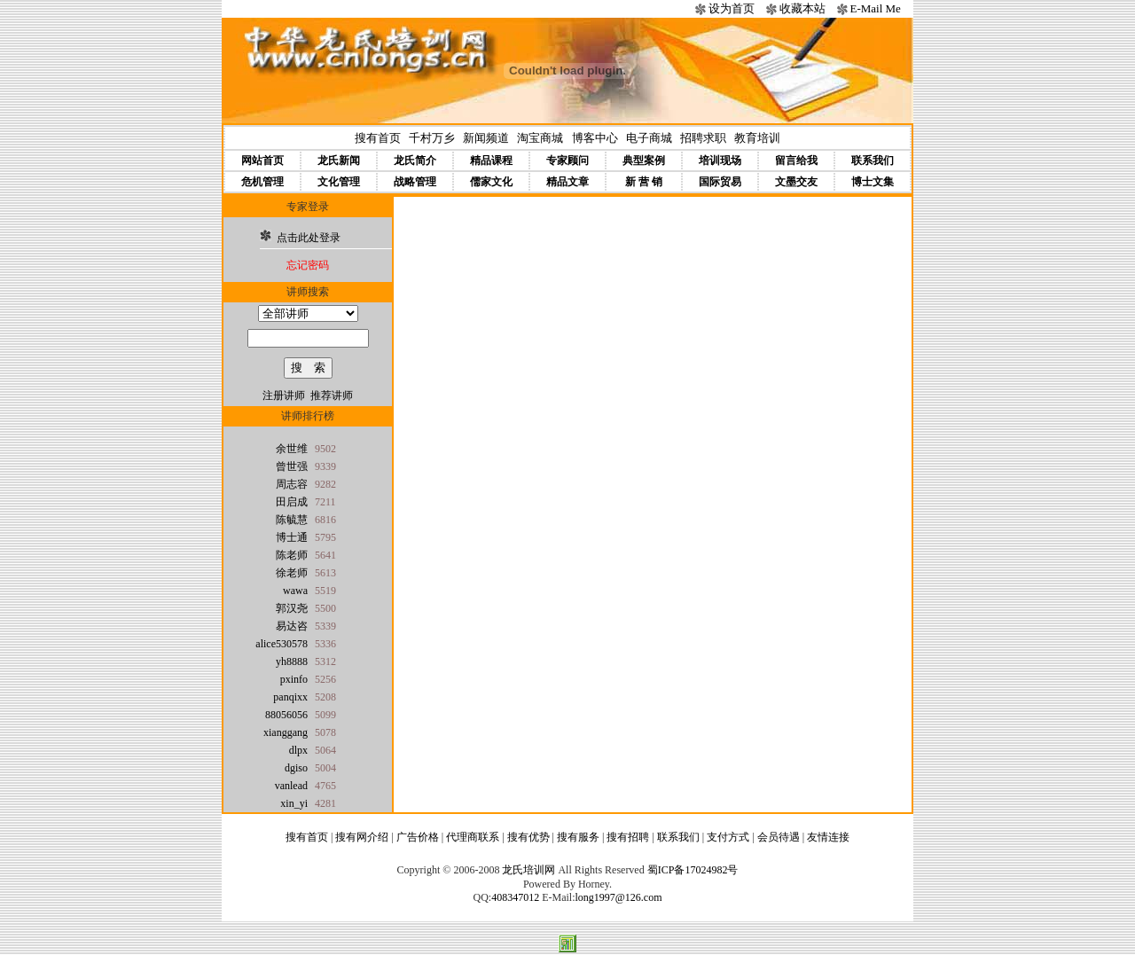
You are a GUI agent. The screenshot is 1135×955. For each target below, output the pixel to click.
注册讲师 (283, 395)
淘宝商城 (540, 138)
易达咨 (292, 626)
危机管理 (262, 182)
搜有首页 (378, 138)
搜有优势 (528, 837)
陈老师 (292, 555)
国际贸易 (720, 182)
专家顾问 (567, 160)
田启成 (292, 502)
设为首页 (731, 8)
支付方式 (728, 837)
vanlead (291, 785)
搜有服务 (578, 837)
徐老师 (292, 573)
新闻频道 (486, 138)
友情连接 (828, 837)
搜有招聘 (628, 837)
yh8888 (292, 661)
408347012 (515, 897)
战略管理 (415, 182)
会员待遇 (778, 837)
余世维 (292, 448)
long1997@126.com (618, 897)
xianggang (285, 732)
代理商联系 (472, 837)
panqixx (290, 697)
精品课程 (491, 160)
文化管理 (338, 182)
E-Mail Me (874, 8)
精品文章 (567, 182)
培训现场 (720, 160)
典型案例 (643, 160)
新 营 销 (643, 182)
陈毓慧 (292, 519)
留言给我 (796, 160)
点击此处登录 (308, 237)
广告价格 (417, 837)
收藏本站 (802, 8)
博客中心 (595, 138)
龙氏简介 (415, 160)
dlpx (298, 750)
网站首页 (262, 160)
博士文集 (872, 182)
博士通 (292, 537)
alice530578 (281, 644)
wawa (295, 590)
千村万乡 (432, 138)
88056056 (286, 714)
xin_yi (294, 803)
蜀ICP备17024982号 (693, 870)
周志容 (292, 484)
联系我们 (872, 160)
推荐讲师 (331, 395)
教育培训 (757, 138)
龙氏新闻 (338, 160)
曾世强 (292, 466)
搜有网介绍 (361, 837)
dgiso (296, 768)
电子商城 (649, 138)
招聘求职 (703, 138)
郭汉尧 (292, 608)
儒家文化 (491, 182)
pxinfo (294, 679)
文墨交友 (796, 182)
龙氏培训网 (528, 870)
